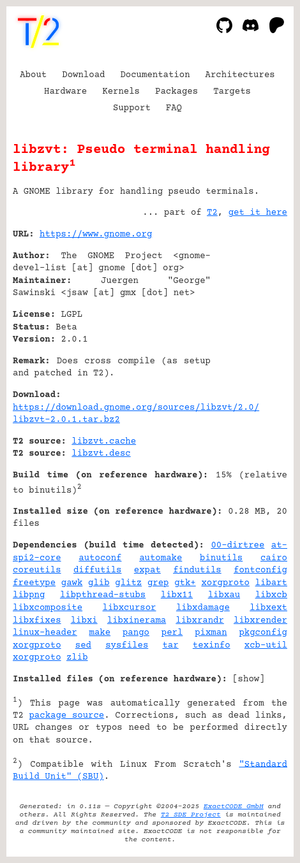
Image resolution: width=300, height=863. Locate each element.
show (249, 679)
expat (147, 570)
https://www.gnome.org (96, 234)
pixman (211, 633)
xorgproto (225, 583)
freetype (34, 583)
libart (271, 583)
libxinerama (136, 621)
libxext (268, 608)
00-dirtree (237, 545)
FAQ (174, 108)
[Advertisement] (249, 311)
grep (158, 583)
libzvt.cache (103, 442)
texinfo (211, 646)
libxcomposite (47, 608)
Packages (176, 92)
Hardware (65, 92)
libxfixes (37, 621)
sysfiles (126, 646)
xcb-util (265, 646)
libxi (84, 621)
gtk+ (185, 583)
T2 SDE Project (191, 815)
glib (99, 583)
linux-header (45, 633)
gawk (72, 583)
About (33, 75)
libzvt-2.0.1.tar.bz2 (66, 420)
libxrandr (200, 621)
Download (83, 75)
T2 (212, 213)
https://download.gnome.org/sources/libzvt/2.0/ (136, 408)
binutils (221, 558)
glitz (128, 583)
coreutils (37, 570)
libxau (224, 595)
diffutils (97, 570)
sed (83, 646)
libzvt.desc (100, 454)
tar (170, 646)
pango (136, 633)
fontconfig (260, 570)
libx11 (177, 595)
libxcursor (129, 608)
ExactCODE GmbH (234, 806)
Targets (232, 92)
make (100, 633)
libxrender (260, 621)
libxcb (271, 595)
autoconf (100, 558)
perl (172, 633)
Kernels (121, 92)
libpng (29, 595)
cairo (273, 558)
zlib (77, 658)
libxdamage (203, 608)
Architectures (240, 75)
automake (160, 558)
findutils (197, 570)
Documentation (155, 75)
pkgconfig (263, 633)
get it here (258, 213)
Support (132, 108)
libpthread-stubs (103, 595)
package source (66, 716)
